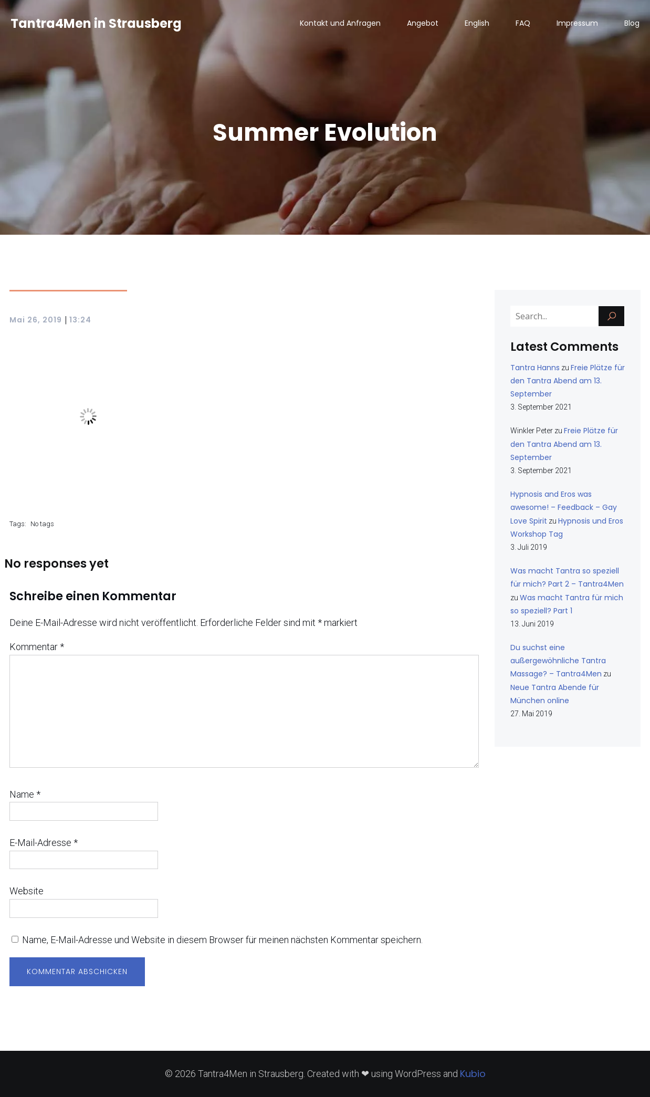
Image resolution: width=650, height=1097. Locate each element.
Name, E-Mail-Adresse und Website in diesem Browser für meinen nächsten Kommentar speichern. (222, 939)
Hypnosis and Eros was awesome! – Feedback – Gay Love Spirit (563, 507)
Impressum (577, 23)
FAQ (523, 23)
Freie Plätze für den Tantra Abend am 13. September (567, 380)
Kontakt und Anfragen (340, 23)
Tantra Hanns (535, 367)
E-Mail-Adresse (43, 842)
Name (24, 794)
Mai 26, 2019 (35, 320)
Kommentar (36, 646)
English (477, 23)
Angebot (422, 23)
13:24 (80, 320)
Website (26, 890)
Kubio (473, 1073)
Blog (631, 23)
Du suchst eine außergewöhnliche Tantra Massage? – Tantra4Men (558, 660)
